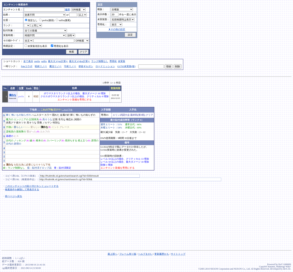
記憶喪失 (34, 119)
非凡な (62, 119)
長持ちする (71, 140)
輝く (8, 115)
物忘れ (69, 119)
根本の (39, 140)
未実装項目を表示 (36, 46)
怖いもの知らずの (21, 115)
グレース (64, 127)
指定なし (31, 20)
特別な (56, 122)
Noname (271, 266)
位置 (21, 88)
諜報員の (11, 131)
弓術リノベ (70, 66)
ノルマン (47, 122)
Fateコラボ (26, 66)
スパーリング (54, 140)
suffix (44, 61)
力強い (9, 127)
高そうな (47, 119)
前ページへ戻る (13, 196)
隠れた (55, 115)
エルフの (45, 131)
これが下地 (67, 110)
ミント (55, 127)
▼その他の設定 (116, 29)
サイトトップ (178, 254)
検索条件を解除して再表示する (22, 189)
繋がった (31, 131)
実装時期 (115, 88)
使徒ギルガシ (85, 66)
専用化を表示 (59, 46)
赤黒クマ (11, 122)
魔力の (9, 119)
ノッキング (20, 140)
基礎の (9, 136)
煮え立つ (82, 140)
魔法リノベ (55, 66)
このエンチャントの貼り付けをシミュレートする (31, 186)
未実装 (121, 61)
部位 (36, 88)
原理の (94, 140)
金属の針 (65, 115)
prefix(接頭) (46, 20)
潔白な (12, 95)
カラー (48, 115)
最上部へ (112, 254)
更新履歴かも (161, 254)
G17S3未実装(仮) (126, 66)
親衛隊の (21, 131)
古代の (9, 140)
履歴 (67, 9)
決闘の (77, 119)
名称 (12, 88)
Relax (27, 127)
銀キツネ (21, 122)
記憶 (55, 119)
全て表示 (28, 61)
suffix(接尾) (63, 20)
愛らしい (19, 127)
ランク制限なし (99, 61)
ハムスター (38, 115)
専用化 (113, 61)
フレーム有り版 (127, 254)
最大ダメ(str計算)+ (58, 61)
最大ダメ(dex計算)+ (79, 61)
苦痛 (39, 122)
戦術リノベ (41, 66)
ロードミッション (105, 66)
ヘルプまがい (145, 254)
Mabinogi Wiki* (283, 266)
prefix (37, 61)
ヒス (16, 136)
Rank (29, 88)
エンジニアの (21, 119)
